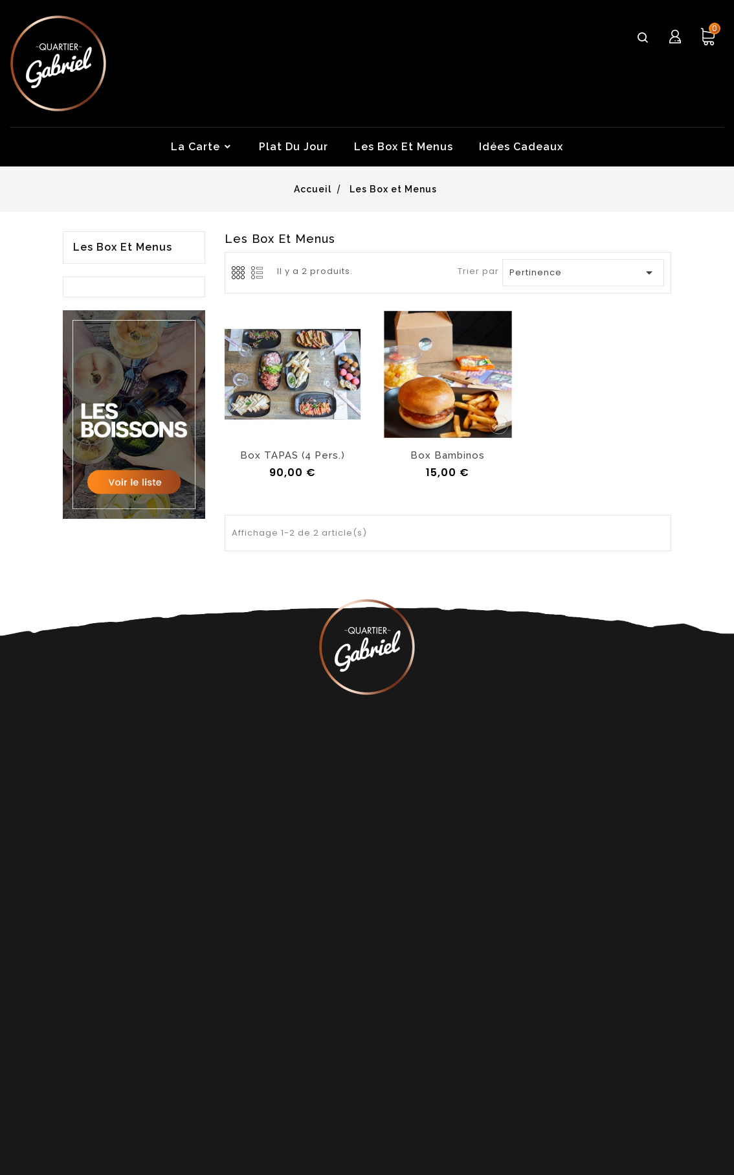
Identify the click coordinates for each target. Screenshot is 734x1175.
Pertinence (583, 272)
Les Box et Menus (122, 247)
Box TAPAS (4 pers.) (292, 455)
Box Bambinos (447, 455)
